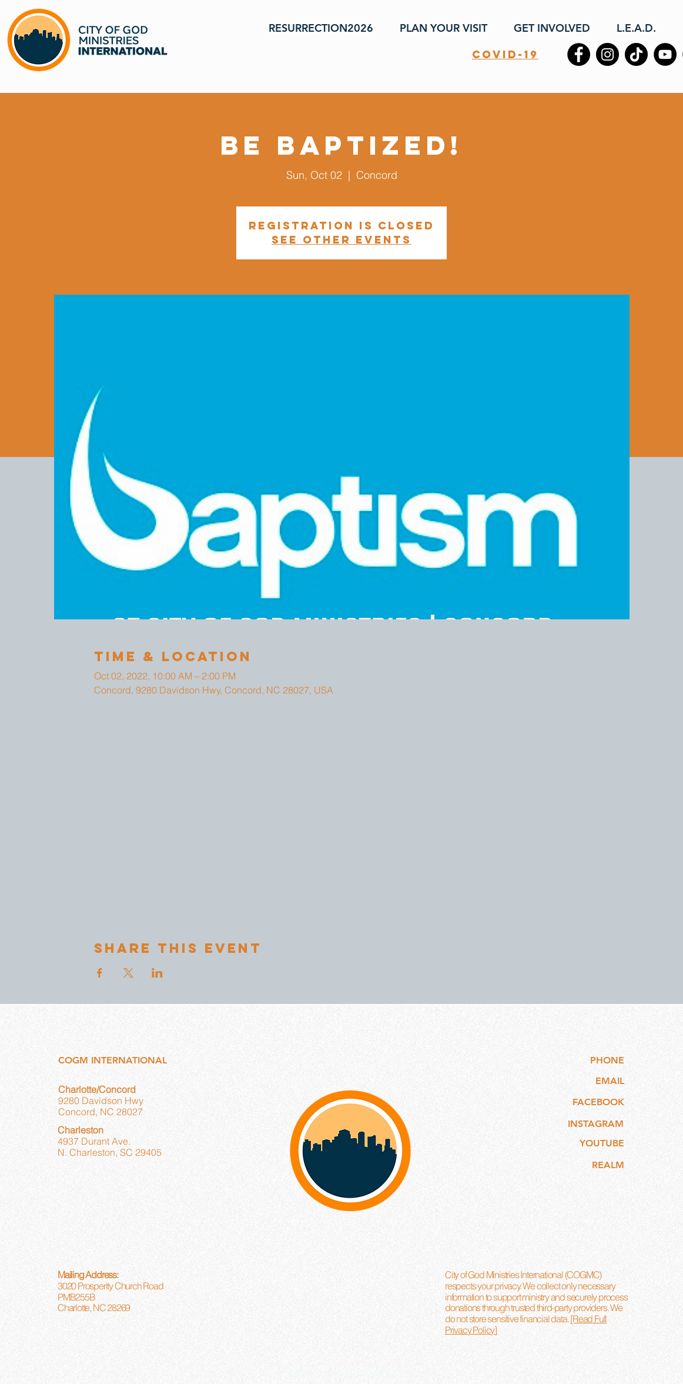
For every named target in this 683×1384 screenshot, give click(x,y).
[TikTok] (636, 54)
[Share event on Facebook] (99, 973)
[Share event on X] (128, 973)
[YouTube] (665, 54)
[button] (439, 28)
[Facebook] (578, 54)
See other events (341, 239)
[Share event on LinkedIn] (157, 973)
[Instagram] (607, 54)
